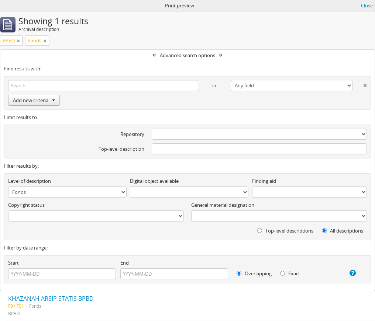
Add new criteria (34, 100)
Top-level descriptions (285, 230)
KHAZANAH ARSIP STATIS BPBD (51, 298)
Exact (290, 273)
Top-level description (121, 149)
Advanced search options (187, 55)
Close (367, 5)
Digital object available (154, 181)
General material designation (222, 205)
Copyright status (26, 205)
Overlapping (254, 273)
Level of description (29, 181)
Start (13, 262)
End (124, 262)
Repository (132, 134)
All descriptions (342, 230)
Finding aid (264, 181)
